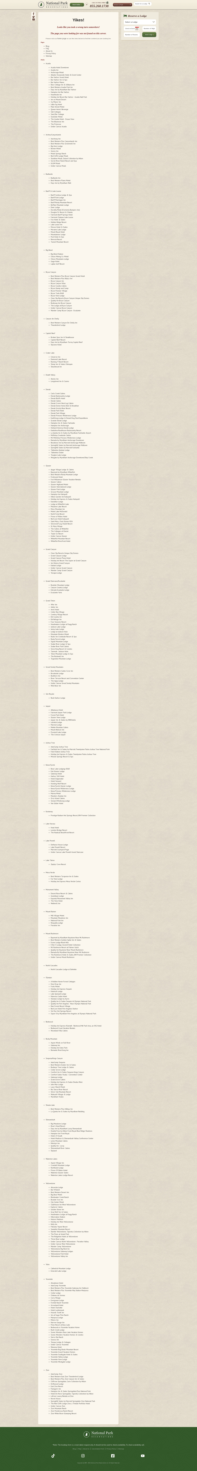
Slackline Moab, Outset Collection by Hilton (67, 158)
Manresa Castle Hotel (59, 996)
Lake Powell (50, 841)
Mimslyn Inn (55, 1143)
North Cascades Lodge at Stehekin (64, 969)
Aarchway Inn (56, 139)
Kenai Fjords (50, 765)
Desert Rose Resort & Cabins (62, 893)
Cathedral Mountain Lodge (61, 1268)
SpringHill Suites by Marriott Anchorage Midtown (69, 445)
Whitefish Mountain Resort (60, 538)
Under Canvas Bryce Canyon (61, 308)
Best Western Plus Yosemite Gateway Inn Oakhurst (69, 1288)
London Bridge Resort (59, 830)
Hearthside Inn (56, 94)
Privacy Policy (51, 53)
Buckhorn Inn (55, 676)
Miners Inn (55, 1320)
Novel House (56, 1398)
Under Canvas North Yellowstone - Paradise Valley (70, 1241)
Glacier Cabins (56, 482)
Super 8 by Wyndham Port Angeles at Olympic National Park (73, 1013)
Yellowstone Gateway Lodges (62, 1251)
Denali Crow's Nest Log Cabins (62, 403)
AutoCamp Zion (56, 1374)
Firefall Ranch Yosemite (59, 1303)
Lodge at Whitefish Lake (60, 504)
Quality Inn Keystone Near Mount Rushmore (67, 950)
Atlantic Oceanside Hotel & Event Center (66, 75)
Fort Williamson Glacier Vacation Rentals (66, 479)
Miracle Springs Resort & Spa (62, 756)
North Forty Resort (57, 514)
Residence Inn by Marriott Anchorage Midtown (68, 443)
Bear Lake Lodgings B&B (60, 769)
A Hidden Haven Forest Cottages (63, 981)
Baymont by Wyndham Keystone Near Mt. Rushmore (70, 937)
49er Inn (54, 604)
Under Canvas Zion (58, 1406)
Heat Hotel (55, 827)
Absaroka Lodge (57, 1187)
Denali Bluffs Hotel (58, 398)
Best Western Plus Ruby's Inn (61, 278)
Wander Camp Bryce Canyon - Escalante (66, 310)
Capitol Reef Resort (58, 340)
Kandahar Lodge (57, 502)
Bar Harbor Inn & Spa (59, 80)
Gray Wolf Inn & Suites (59, 1212)
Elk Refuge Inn (56, 619)
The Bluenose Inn (57, 122)
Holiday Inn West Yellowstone (62, 1222)
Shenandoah (50, 1120)
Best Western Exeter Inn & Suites (63, 1065)
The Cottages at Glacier (60, 531)
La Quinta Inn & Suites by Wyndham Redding (67, 1111)
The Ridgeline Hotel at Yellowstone (64, 1236)
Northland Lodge (57, 1168)
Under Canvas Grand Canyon (61, 568)
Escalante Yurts (56, 592)
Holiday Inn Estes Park (59, 1048)
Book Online (77, 5)
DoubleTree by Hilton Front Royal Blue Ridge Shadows (71, 1131)
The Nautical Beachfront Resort (62, 832)
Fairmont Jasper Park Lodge (61, 712)
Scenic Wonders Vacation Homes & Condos (67, 1335)
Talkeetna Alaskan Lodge (60, 450)
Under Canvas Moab (58, 166)
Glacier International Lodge (61, 487)
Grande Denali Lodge (59, 420)
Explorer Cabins (57, 1207)
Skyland (54, 1151)
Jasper (48, 706)
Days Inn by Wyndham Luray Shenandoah (66, 1128)
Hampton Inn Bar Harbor (60, 92)
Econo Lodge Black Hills (60, 942)
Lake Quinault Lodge (58, 994)
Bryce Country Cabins (59, 286)
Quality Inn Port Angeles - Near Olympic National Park (71, 1004)
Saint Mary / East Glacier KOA (62, 521)
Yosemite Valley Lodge (59, 1357)
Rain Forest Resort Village (60, 1006)
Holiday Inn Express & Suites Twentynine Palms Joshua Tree (73, 754)
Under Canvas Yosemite (60, 1344)
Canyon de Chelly (52, 319)
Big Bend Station (57, 254)
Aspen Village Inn (57, 1163)
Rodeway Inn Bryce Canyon (61, 303)
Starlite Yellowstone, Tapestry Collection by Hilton (69, 1231)
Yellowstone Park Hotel (59, 1254)
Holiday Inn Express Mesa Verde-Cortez (66, 881)
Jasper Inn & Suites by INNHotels (63, 720)
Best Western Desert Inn (60, 1192)
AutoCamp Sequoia (58, 1062)
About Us (49, 51)
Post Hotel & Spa (57, 237)
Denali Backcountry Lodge (60, 396)
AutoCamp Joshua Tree (59, 747)
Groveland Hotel (57, 1305)
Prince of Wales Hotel (59, 516)
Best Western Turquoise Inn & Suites (65, 876)
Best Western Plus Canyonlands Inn (64, 141)
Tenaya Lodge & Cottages (61, 1342)
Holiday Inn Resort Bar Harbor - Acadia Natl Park (69, 97)
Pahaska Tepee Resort (59, 1227)
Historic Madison (57, 1219)
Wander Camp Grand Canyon (61, 570)
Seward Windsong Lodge (60, 801)
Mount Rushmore (52, 933)
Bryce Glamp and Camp (59, 288)
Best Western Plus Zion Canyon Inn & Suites (67, 1379)
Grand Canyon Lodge (59, 556)
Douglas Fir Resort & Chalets (62, 212)
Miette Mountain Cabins (59, 727)
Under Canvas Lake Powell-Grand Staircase (67, 852)
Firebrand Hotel (57, 477)
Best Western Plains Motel (60, 180)
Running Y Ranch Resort (59, 362)
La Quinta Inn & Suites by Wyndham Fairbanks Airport (71, 433)
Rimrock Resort (56, 239)
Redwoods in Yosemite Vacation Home (65, 1327)
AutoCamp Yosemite (58, 1285)
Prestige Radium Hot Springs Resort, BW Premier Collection (73, 815)
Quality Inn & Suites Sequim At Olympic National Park (71, 1001)
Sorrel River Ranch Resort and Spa (64, 161)
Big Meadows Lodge (58, 1124)
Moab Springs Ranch (58, 153)
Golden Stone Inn (57, 1209)
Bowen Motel (56, 148)
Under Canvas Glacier (59, 536)
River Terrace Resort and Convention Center (67, 678)
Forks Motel (55, 986)
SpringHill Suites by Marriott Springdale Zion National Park (73, 1401)
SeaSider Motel (57, 117)
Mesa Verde (50, 872)
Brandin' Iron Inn (57, 1200)
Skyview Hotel (56, 345)
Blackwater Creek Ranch (60, 1197)
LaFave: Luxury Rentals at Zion (62, 1396)
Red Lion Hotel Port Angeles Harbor (64, 1009)
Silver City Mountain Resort (61, 1092)
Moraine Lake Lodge (58, 229)
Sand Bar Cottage (57, 114)
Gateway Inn (55, 1045)
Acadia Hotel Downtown (60, 67)
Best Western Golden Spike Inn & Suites (66, 940)
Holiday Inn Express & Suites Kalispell (65, 499)
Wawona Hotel (56, 1347)
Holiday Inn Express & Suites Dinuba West (66, 1082)
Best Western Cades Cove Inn (62, 671)
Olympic (49, 977)
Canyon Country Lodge (59, 587)
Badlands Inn (55, 178)
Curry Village (55, 1298)
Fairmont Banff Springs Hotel (62, 215)
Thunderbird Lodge (58, 325)
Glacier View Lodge (58, 717)
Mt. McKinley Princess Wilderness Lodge (66, 438)
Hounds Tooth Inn (57, 1312)
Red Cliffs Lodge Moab (59, 156)
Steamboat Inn (56, 367)
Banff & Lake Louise (53, 191)
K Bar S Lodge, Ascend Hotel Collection (65, 945)
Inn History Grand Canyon (60, 563)
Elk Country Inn (56, 617)
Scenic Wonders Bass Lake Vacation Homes (67, 1332)
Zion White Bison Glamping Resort (63, 1413)
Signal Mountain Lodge (59, 641)
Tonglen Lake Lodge (58, 455)
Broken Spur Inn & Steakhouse (62, 337)
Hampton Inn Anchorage (60, 425)
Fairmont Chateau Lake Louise (62, 217)
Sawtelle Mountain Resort (60, 1229)
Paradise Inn (55, 925)
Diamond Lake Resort (59, 359)
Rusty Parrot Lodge (58, 639)
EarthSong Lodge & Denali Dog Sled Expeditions (69, 418)
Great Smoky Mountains (54, 667)
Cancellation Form (98, 1449)
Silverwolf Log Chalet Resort (61, 524)
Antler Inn (54, 607)
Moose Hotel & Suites (59, 227)
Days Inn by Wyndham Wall (61, 183)
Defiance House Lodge (59, 845)
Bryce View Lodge (57, 296)
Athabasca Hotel (57, 710)
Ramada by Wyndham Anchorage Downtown (67, 440)
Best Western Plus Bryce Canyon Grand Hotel (68, 276)
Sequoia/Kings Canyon (54, 1058)
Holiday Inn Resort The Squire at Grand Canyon (68, 560)
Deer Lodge (55, 207)
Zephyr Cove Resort (58, 864)
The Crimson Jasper (58, 734)
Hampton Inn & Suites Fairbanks (63, 423)
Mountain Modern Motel (60, 634)
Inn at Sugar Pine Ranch (59, 1315)
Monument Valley (52, 889)
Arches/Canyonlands (53, 135)
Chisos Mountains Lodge (60, 259)
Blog (47, 46)
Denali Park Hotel (57, 411)
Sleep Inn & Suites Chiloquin (61, 364)
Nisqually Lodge (57, 923)
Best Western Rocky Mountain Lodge (64, 474)
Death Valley (50, 375)
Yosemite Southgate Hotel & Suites (64, 1354)
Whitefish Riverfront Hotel (60, 541)
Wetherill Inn (55, 903)
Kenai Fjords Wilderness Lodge (62, 788)
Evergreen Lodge (57, 1300)
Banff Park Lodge (57, 197)
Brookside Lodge (57, 673)
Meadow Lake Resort (59, 506)
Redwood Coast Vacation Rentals (63, 1028)
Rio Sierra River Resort (59, 1089)
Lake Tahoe (50, 860)
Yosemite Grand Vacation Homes (63, 1352)
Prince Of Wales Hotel (59, 1170)
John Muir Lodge (57, 1084)
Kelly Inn (54, 1224)
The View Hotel (57, 901)
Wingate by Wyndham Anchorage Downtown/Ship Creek (72, 457)
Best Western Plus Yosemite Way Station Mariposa (69, 1290)
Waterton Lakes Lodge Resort (62, 1175)
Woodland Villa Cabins (59, 1031)
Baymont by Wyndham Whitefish (63, 472)
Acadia (48, 63)
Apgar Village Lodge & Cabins (62, 469)
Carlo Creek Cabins (58, 393)
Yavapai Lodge (56, 573)
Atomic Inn (55, 379)
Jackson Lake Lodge (58, 627)
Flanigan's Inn (56, 1389)
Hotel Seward (56, 781)
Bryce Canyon (51, 272)
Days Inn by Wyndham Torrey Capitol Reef (67, 342)
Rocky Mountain (51, 1039)
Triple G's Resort (57, 534)
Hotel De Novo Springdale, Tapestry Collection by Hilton (72, 1394)
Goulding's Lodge (57, 896)
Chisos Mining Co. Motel (60, 256)
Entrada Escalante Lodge (60, 590)
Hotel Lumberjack (57, 1310)
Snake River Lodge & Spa (60, 644)
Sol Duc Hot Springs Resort (61, 1011)
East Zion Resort (57, 1386)
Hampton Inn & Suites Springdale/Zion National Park (71, 1391)
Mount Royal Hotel (58, 232)
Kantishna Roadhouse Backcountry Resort (66, 430)
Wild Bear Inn (56, 686)
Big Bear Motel (56, 1195)
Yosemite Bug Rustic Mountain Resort (64, 1349)
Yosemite (49, 1279)
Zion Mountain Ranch (58, 1408)
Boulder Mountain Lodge (60, 585)
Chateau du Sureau (58, 1295)
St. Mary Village (56, 526)
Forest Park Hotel (57, 715)
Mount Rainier (51, 911)
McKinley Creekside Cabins (61, 435)
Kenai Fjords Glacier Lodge (61, 786)
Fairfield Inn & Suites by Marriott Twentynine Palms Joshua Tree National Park (80, 749)
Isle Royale (50, 694)
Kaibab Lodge (56, 565)
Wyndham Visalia (57, 1097)
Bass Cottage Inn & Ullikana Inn (63, 85)
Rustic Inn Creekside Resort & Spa (64, 636)
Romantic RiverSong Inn (59, 1050)
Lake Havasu (50, 824)
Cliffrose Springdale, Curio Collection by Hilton (68, 1381)
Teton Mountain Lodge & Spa (62, 654)
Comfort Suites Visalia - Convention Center (67, 1075)
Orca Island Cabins (58, 798)
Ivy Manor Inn (56, 102)
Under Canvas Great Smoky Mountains (65, 683)
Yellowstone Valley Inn (59, 1256)
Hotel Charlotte (56, 1308)
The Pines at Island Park (60, 1234)
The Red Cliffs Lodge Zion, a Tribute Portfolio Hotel (70, 1403)
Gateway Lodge (56, 1077)
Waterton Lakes (51, 1159)
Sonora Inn (55, 1340)
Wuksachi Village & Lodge (60, 1094)
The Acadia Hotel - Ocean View (62, 119)
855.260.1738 (99, 6)
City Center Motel (57, 1202)
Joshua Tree (50, 743)
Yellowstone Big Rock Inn (60, 1249)
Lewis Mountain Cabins (59, 1141)
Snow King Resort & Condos (61, 649)
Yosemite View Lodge (59, 1359)
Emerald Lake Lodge (58, 1271)
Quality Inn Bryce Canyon (60, 300)
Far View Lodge (57, 879)
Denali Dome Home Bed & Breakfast (65, 406)
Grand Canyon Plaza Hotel (61, 558)
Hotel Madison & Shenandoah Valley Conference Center (72, 1138)
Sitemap (49, 56)
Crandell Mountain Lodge (60, 1165)
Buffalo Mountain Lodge (60, 205)
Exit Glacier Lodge (57, 771)
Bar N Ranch (55, 1190)
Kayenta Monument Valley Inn (62, 898)
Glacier (48, 466)
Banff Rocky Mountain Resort (61, 202)
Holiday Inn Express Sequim (61, 989)
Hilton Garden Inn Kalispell (61, 497)
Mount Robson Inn (57, 730)
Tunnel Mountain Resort (59, 242)
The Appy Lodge (57, 681)
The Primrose (56, 124)
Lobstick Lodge (56, 722)
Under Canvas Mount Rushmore (62, 957)
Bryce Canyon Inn (57, 281)
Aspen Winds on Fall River (60, 1043)
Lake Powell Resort (58, 847)
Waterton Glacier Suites (59, 1173)
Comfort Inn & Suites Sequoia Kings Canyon (67, 1072)
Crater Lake (50, 353)
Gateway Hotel (56, 774)
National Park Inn (57, 920)
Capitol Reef (50, 333)
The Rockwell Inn (57, 656)
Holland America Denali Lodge (62, 428)
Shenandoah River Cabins (60, 1148)
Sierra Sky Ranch (57, 1337)
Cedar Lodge (56, 1293)
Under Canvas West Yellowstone (63, 1244)
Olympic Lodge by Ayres (60, 999)
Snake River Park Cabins (60, 646)
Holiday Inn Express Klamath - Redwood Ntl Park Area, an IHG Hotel (76, 1026)
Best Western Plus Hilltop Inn (62, 1109)
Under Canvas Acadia (59, 126)
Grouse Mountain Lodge (60, 492)
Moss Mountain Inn (58, 509)
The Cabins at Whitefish (59, 529)
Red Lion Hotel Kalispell (60, 519)
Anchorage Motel (57, 72)
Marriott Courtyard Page (60, 849)
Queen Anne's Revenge (59, 109)
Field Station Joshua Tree (60, 752)
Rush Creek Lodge (57, 1330)
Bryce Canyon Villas (58, 283)
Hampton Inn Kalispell (59, 494)
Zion (47, 1370)
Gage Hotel (55, 261)
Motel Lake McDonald (59, 511)
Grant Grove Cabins (58, 1079)
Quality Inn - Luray (57, 1146)
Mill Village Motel (57, 915)
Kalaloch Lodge (56, 991)
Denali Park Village (58, 413)
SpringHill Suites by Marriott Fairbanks (65, 447)
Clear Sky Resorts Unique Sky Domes (64, 553)
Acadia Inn (54, 70)
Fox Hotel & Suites (58, 220)
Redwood (49, 1022)
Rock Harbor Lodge (58, 698)
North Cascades (51, 965)
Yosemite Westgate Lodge (60, 1362)
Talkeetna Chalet (57, 452)
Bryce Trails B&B (57, 293)
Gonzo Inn (54, 151)
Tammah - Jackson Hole (59, 651)
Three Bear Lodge (58, 1239)
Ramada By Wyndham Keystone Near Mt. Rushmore (70, 952)
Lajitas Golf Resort (57, 264)
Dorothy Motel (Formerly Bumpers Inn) (65, 210)
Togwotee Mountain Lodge (61, 659)
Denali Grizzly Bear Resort (60, 408)
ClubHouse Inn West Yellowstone (63, 1204)
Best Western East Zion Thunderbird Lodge (67, 1376)
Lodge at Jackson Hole (59, 632)
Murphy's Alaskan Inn (58, 796)
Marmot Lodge (56, 725)
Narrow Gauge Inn (57, 1322)
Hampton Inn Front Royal (60, 1133)
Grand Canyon (51, 549)
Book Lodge (149, 35)
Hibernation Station (58, 1217)
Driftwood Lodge (57, 1384)
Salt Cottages (56, 112)
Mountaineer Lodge (58, 234)
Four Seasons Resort (58, 622)
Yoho (48, 1264)
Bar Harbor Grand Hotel (60, 77)
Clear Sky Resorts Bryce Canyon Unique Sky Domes (70, 298)
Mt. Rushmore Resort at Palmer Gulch (65, 947)
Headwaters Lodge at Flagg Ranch (64, 624)
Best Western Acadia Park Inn (62, 87)
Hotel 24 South (56, 1136)
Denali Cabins (56, 401)
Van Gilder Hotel (57, 803)
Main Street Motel (57, 107)
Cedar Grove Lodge (58, 1070)
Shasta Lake (50, 1105)
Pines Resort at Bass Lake (60, 1325)
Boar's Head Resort (58, 1126)
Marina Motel (56, 793)
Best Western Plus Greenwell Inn (63, 144)
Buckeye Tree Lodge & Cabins (62, 1067)
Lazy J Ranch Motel (58, 1087)
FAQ (47, 48)
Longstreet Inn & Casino (60, 381)
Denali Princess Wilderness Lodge (63, 415)
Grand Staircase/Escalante (55, 581)
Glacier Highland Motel (59, 484)
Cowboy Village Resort (59, 614)
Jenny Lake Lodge (57, 629)
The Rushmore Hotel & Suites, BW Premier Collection (71, 955)
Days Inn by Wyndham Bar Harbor (63, 89)
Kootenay (49, 811)
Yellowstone (50, 1183)
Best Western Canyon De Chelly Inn (64, 323)
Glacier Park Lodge (58, 489)
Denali (48, 389)
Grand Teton (50, 601)
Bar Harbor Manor (57, 82)
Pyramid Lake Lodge (58, 732)
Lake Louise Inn (56, 224)
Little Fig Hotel (56, 104)
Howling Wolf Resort (58, 783)
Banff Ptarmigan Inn (58, 200)
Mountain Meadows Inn (59, 918)
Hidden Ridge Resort (58, 222)
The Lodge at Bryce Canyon (61, 305)
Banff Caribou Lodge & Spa (61, 195)
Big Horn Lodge (57, 146)
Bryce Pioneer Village (59, 291)
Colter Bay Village (57, 612)
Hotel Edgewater (57, 779)
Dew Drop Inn (56, 984)
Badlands (49, 174)
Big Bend (49, 250)
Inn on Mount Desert (58, 99)
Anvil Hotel (55, 609)
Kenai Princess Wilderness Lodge (63, 791)
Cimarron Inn (55, 357)
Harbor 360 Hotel (57, 776)
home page (61, 38)
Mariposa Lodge (57, 1317)
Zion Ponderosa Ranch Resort (62, 1411)
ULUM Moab (55, 163)
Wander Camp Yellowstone (61, 1246)
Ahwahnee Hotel (57, 1283)
